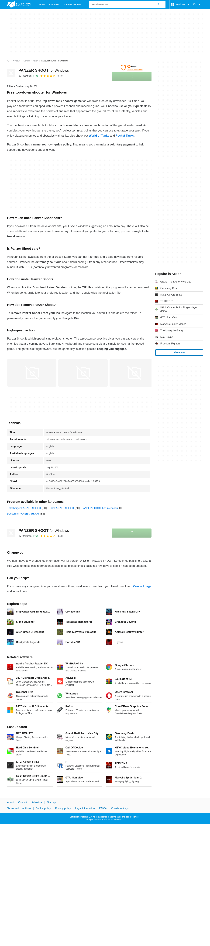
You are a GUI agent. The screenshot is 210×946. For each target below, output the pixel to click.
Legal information (85, 808)
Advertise (36, 802)
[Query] (127, 4)
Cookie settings (119, 808)
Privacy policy (63, 808)
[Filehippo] (19, 4)
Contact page (142, 586)
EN (197, 4)
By (25, 75)
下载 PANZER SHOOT (61, 508)
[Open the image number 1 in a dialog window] (83, 373)
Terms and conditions (19, 808)
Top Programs (72, 4)
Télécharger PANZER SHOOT (24, 508)
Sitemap (51, 802)
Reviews (54, 4)
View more (179, 352)
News (42, 4)
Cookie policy (43, 808)
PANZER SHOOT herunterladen (100, 508)
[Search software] (160, 4)
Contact (22, 802)
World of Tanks (99, 135)
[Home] (8, 60)
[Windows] (17, 61)
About (10, 802)
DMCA (103, 808)
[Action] (35, 61)
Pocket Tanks (125, 135)
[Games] (27, 61)
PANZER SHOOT (44, 70)
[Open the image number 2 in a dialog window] (134, 373)
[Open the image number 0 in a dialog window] (31, 373)
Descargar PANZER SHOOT (23, 513)
